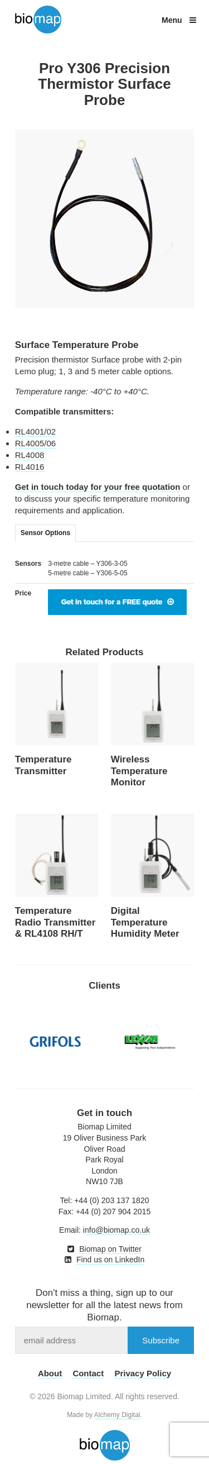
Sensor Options (45, 533)
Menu (179, 20)
